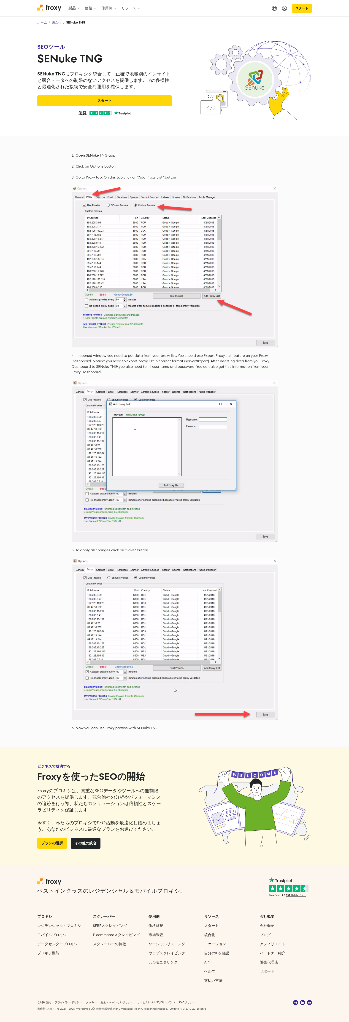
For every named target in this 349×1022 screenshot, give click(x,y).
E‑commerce (116, 934)
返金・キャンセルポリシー (116, 1002)
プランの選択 (52, 843)
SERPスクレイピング (110, 925)
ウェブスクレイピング (167, 953)
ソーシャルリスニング (167, 944)
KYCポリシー (187, 1002)
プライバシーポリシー (68, 1002)
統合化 (56, 22)
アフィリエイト (272, 944)
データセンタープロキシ (57, 944)
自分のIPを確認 (216, 953)
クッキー (91, 1002)
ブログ (265, 934)
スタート (301, 8)
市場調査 (156, 934)
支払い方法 (213, 980)
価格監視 (156, 925)
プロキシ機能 (48, 953)
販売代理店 (269, 962)
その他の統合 (86, 843)
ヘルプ (209, 971)
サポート (267, 971)
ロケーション (215, 944)
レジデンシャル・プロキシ (59, 925)
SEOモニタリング (163, 962)
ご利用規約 (44, 1002)
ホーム (42, 22)
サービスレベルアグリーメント (156, 1002)
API (207, 962)
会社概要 (267, 925)
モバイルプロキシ (52, 934)
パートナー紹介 (272, 953)
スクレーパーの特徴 (109, 944)
